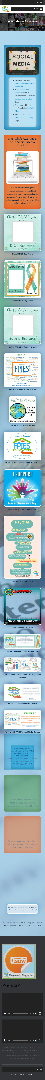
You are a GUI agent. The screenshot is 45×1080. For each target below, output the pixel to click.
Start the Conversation (23, 99)
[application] (22, 1004)
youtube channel (25, 909)
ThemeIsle (30, 1074)
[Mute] (36, 1013)
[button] (36, 2)
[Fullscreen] (40, 1013)
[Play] (5, 1013)
